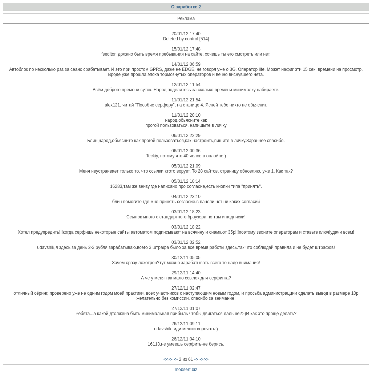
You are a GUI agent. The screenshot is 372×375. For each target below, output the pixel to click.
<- (176, 359)
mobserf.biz (186, 369)
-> (196, 359)
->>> (204, 359)
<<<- (168, 359)
